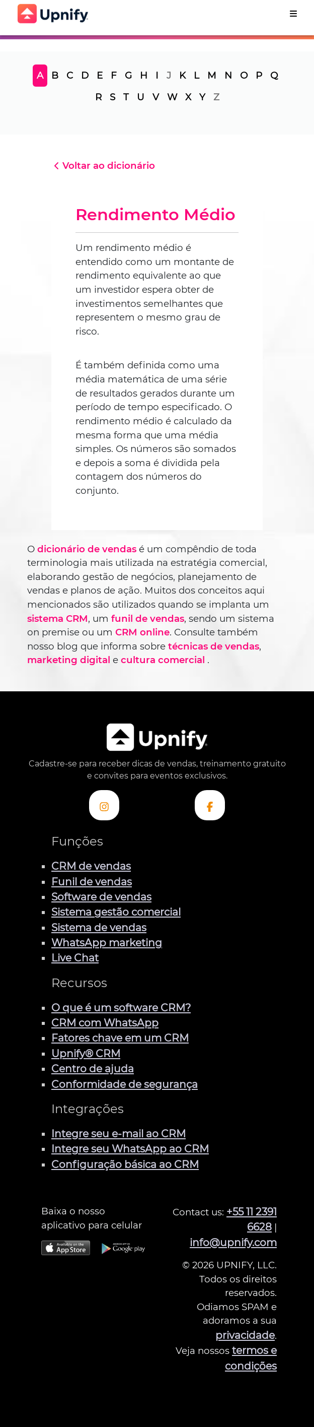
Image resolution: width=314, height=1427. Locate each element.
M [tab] (211, 75)
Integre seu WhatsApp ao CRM (130, 1148)
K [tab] (182, 75)
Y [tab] (202, 97)
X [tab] (188, 97)
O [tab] (244, 75)
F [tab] (114, 75)
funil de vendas (147, 618)
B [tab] (54, 75)
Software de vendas (101, 896)
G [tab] (128, 75)
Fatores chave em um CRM (120, 1037)
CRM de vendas (91, 866)
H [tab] (143, 75)
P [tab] (259, 75)
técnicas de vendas (213, 646)
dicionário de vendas (86, 549)
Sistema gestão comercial (116, 911)
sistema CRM (57, 618)
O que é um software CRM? (121, 1007)
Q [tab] (274, 75)
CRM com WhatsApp (105, 1022)
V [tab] (155, 97)
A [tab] (40, 75)
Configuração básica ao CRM (125, 1164)
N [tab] (228, 75)
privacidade (245, 1335)
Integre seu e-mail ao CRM (118, 1133)
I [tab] (157, 75)
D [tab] (85, 75)
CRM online (142, 632)
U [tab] (140, 97)
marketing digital (68, 660)
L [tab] (196, 75)
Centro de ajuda (92, 1068)
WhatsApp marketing (106, 942)
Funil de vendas (91, 881)
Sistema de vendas (98, 927)
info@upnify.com (233, 1242)
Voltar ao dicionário (103, 165)
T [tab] (126, 97)
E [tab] (100, 75)
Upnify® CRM (85, 1053)
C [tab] (69, 75)
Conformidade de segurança (124, 1084)
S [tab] (112, 97)
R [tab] (98, 97)
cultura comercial (163, 660)
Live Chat (75, 957)
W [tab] (172, 97)
